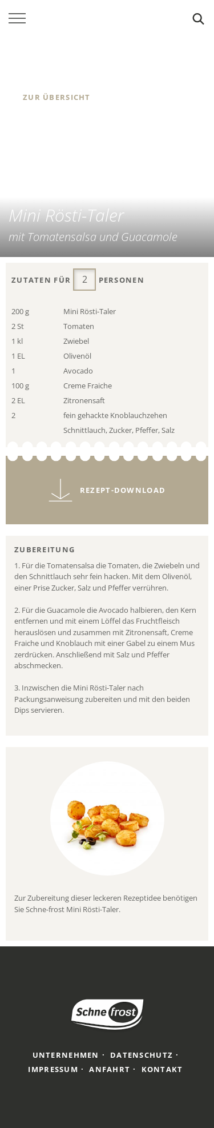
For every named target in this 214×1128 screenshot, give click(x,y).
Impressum (53, 1069)
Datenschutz (141, 1055)
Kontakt (162, 1069)
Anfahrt (109, 1069)
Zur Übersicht (57, 97)
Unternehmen (66, 1055)
